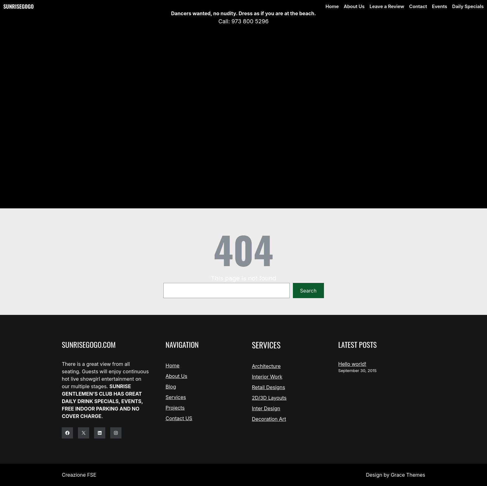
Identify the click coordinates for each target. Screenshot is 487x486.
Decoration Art (269, 419)
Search (308, 291)
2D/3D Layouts (269, 398)
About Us (176, 376)
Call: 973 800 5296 (243, 21)
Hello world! (352, 364)
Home (173, 365)
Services (176, 397)
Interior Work (267, 377)
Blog (171, 387)
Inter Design (266, 408)
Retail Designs (268, 387)
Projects (175, 408)
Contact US (179, 418)
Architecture (266, 366)
